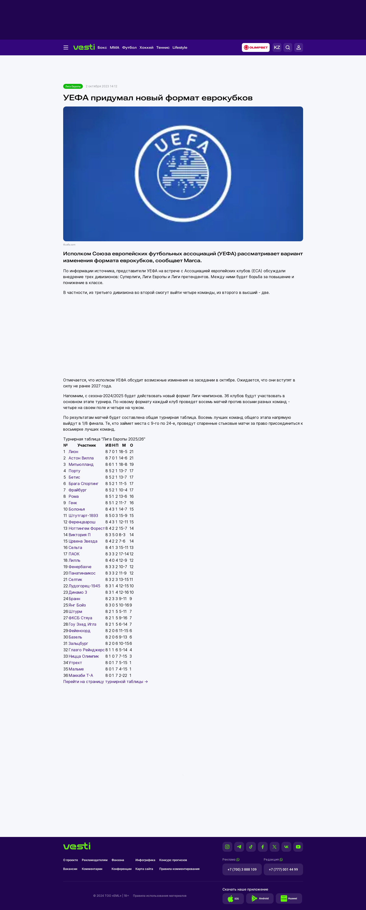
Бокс (102, 47)
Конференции (122, 869)
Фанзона (118, 860)
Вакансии (70, 869)
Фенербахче (80, 566)
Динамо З (78, 592)
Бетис (74, 477)
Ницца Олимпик (84, 656)
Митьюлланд (81, 464)
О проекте (70, 860)
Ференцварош (82, 521)
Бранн (74, 598)
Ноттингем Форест (87, 528)
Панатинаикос (82, 573)
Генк (73, 502)
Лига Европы (73, 86)
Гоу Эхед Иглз (82, 624)
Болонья (77, 509)
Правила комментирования (179, 869)
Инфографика (145, 860)
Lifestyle (180, 47)
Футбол (129, 47)
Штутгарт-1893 (83, 515)
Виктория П (80, 534)
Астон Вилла (81, 457)
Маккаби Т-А (81, 675)
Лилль (74, 560)
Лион (73, 451)
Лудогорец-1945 (84, 585)
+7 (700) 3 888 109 (242, 869)
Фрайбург (78, 489)
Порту (74, 470)
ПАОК (74, 553)
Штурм (75, 611)
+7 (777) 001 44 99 (283, 869)
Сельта (75, 547)
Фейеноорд (79, 630)
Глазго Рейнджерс (87, 649)
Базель (75, 637)
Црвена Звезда (83, 541)
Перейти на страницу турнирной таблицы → (105, 681)
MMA (114, 47)
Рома (74, 496)
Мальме (76, 669)
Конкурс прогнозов (173, 860)
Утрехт (75, 662)
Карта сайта (144, 869)
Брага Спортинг (84, 483)
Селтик (75, 579)
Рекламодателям (95, 860)
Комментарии (92, 869)
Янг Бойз (77, 605)
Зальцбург (78, 643)
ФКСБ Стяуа (80, 617)
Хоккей (146, 47)
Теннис (163, 47)
